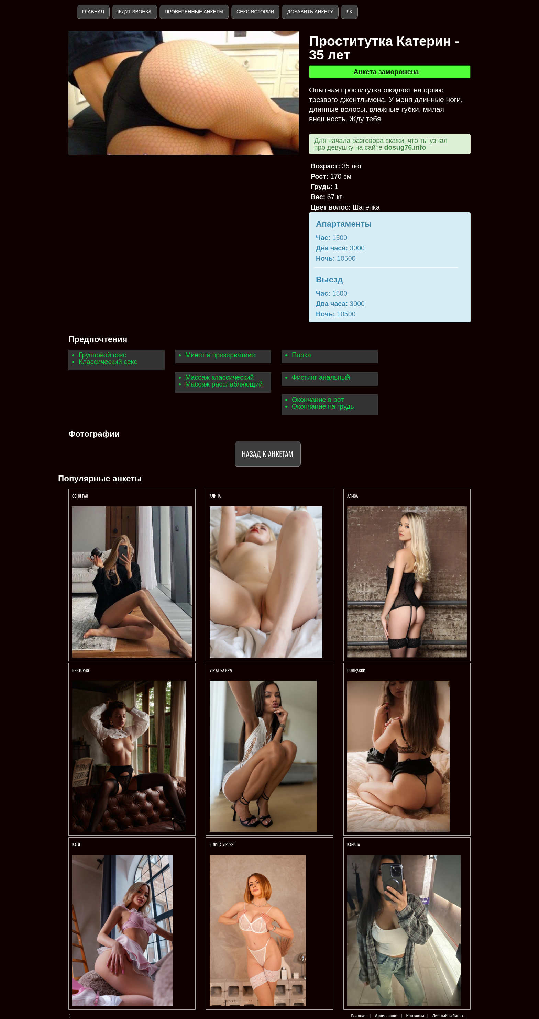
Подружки (356, 670)
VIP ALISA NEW (221, 670)
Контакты (415, 1016)
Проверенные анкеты (194, 11)
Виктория (80, 670)
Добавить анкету (310, 11)
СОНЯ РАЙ (80, 496)
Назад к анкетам (267, 453)
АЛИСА (353, 496)
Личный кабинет (447, 1016)
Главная (93, 11)
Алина (215, 496)
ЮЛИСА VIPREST (222, 844)
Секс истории (255, 11)
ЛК (349, 11)
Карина (353, 844)
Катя (76, 844)
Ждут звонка (134, 11)
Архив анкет (386, 1016)
